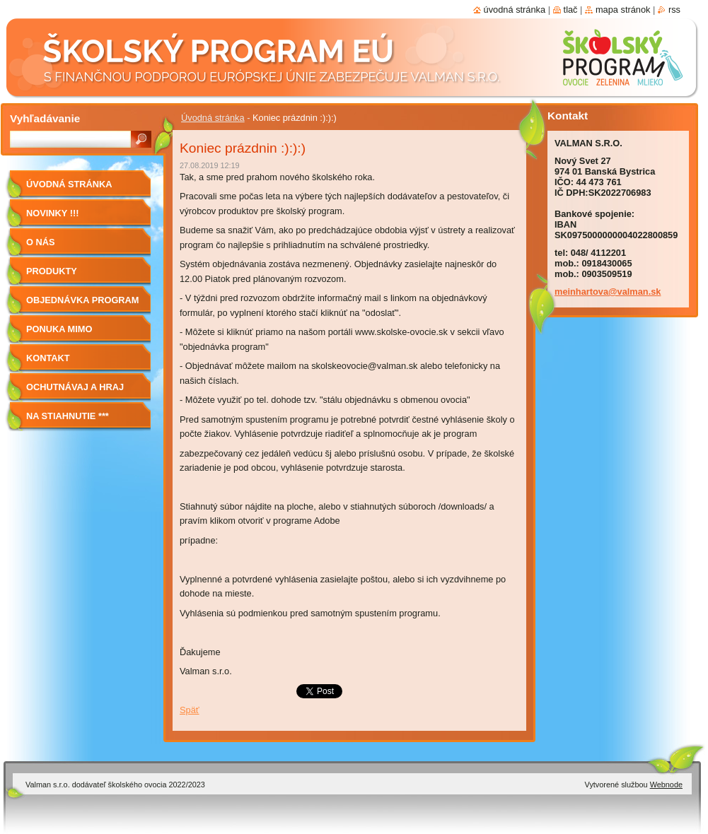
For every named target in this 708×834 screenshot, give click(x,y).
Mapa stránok (623, 9)
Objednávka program (82, 300)
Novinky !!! (52, 213)
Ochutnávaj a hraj (75, 387)
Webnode (666, 784)
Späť (189, 710)
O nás (40, 242)
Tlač (571, 9)
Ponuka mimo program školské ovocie (73, 334)
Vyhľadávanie (45, 118)
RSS (674, 9)
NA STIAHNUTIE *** (67, 416)
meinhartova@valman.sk (608, 291)
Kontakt (48, 358)
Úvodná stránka (213, 117)
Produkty (51, 271)
